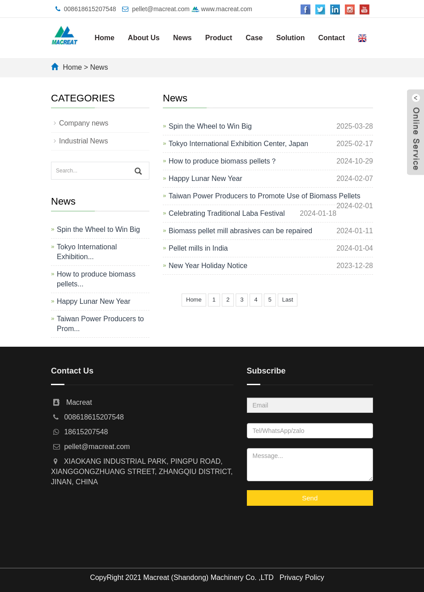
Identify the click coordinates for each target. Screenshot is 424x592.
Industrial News (83, 141)
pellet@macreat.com (161, 9)
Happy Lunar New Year (205, 178)
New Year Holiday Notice (208, 265)
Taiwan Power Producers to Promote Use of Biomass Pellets (264, 196)
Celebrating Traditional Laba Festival (227, 213)
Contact (331, 38)
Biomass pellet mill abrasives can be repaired (240, 231)
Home (104, 38)
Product (218, 38)
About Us (144, 38)
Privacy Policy (302, 577)
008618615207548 (90, 9)
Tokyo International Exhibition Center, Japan (238, 143)
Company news (83, 123)
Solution (290, 38)
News (182, 38)
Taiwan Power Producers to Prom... (100, 323)
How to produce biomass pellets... (96, 279)
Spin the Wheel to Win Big (210, 126)
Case (254, 38)
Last (287, 299)
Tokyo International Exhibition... (87, 251)
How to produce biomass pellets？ (223, 161)
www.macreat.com (221, 9)
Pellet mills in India (198, 248)
